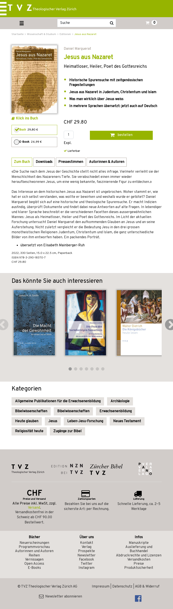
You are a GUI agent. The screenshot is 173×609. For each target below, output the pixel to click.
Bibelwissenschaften (31, 411)
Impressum (100, 586)
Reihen (34, 555)
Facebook (86, 560)
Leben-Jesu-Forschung (85, 421)
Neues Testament (127, 421)
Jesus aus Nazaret (85, 34)
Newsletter (86, 555)
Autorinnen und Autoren (34, 551)
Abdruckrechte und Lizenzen (138, 555)
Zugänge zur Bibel (67, 431)
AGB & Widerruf (147, 586)
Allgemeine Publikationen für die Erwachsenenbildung (58, 401)
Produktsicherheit (138, 568)
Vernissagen (34, 560)
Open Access (34, 564)
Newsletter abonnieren (60, 596)
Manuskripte (139, 543)
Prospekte (86, 551)
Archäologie (120, 401)
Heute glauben (26, 421)
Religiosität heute (29, 431)
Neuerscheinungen (34, 543)
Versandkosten (138, 560)
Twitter (86, 564)
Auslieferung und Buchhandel (138, 549)
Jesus (52, 421)
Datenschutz (122, 586)
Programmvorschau (34, 547)
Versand (34, 508)
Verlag (86, 547)
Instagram (86, 568)
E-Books (34, 568)
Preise (139, 564)
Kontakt (86, 543)
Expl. (68, 143)
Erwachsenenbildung (115, 411)
